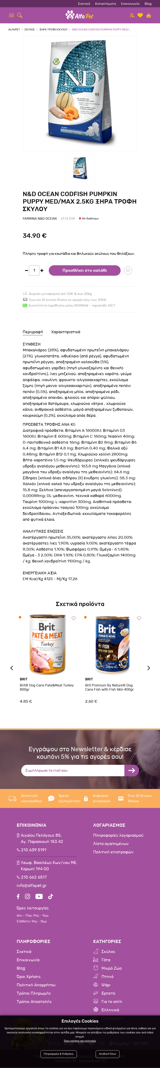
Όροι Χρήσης (29, 977)
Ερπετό (108, 994)
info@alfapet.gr (32, 885)
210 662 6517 (34, 877)
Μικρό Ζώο (111, 969)
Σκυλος (30, 29)
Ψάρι (105, 985)
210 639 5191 (33, 850)
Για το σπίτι (111, 1002)
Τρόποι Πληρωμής (34, 994)
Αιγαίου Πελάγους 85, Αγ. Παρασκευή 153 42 (42, 838)
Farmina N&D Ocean (40, 218)
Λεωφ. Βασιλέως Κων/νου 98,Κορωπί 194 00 (49, 866)
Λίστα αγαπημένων (111, 843)
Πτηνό (107, 977)
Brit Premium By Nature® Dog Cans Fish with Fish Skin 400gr (109, 687)
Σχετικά (84, 3)
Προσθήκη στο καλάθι (84, 270)
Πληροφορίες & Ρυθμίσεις (59, 1053)
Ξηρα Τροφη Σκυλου (53, 29)
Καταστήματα (105, 3)
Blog (148, 3)
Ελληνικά (110, 1010)
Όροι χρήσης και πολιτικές (80, 1040)
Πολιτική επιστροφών (113, 852)
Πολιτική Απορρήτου (36, 985)
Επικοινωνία (130, 3)
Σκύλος (108, 952)
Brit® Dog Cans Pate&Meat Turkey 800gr (46, 687)
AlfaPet (14, 29)
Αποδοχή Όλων (107, 1053)
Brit (24, 679)
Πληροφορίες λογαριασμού (118, 835)
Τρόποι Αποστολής (34, 1002)
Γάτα (105, 960)
